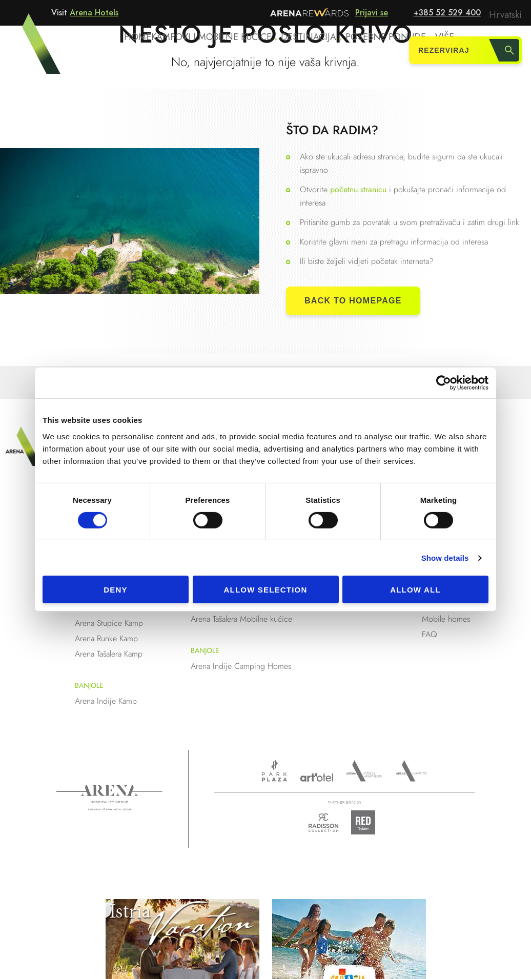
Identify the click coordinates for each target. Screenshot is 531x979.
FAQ (429, 634)
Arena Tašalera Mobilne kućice (241, 619)
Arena (109, 797)
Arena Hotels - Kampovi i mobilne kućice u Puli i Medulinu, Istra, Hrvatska (30, 50)
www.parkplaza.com (274, 771)
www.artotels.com (316, 777)
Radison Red (366, 822)
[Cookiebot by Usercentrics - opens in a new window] (443, 383)
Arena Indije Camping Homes (241, 666)
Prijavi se (371, 12)
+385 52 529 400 (447, 12)
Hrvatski (507, 13)
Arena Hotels (94, 12)
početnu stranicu (359, 189)
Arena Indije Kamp (106, 701)
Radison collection (323, 825)
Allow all (415, 589)
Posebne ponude (387, 52)
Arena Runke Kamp (106, 638)
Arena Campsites (411, 771)
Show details (445, 558)
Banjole (89, 685)
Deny (115, 589)
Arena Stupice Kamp (109, 623)
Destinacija (312, 52)
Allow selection (266, 589)
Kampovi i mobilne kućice (218, 52)
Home (141, 52)
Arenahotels (364, 771)
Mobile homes (446, 619)
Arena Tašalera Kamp (108, 654)
